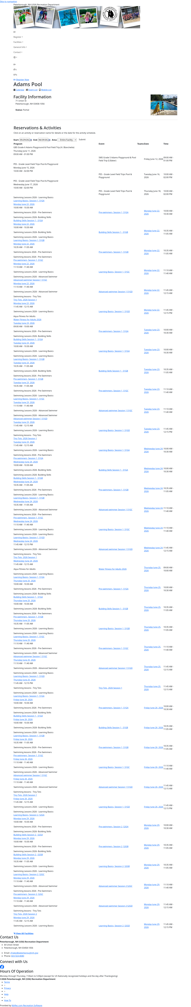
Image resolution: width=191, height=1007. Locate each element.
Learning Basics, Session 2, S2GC (29, 874)
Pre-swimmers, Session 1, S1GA (113, 212)
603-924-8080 (17, 956)
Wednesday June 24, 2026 (26, 461)
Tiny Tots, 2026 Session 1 (25, 299)
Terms (7, 982)
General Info (19, 47)
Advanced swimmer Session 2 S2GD (116, 905)
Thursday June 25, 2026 (25, 580)
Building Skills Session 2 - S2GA (28, 834)
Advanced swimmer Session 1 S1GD (116, 291)
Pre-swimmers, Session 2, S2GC (28, 894)
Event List (33, 89)
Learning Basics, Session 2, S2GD (114, 925)
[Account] (20, 57)
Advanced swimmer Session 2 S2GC (115, 886)
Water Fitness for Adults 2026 (27, 319)
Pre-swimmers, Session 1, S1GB (113, 252)
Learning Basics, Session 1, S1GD (114, 311)
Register (17, 37)
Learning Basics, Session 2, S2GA (29, 815)
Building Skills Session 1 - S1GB (113, 232)
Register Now (22, 79)
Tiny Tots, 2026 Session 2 (25, 914)
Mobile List (46, 89)
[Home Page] (20, 31)
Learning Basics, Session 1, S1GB (29, 240)
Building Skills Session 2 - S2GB (28, 854)
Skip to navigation (8, 1)
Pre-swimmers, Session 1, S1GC (28, 260)
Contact (17, 52)
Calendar (20, 89)
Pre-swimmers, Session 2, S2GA (113, 826)
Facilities (18, 42)
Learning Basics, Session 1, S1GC (114, 271)
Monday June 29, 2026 (24, 818)
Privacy (7, 988)
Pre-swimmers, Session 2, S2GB (113, 846)
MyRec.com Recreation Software (27, 1005)
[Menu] (15, 74)
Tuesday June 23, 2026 (24, 323)
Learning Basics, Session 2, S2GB (114, 866)
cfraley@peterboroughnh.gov (24, 952)
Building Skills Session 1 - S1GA (28, 220)
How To (7, 1000)
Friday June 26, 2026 (23, 699)
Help (6, 994)
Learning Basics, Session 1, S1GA (29, 200)
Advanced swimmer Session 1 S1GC (30, 280)
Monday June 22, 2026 (24, 204)
